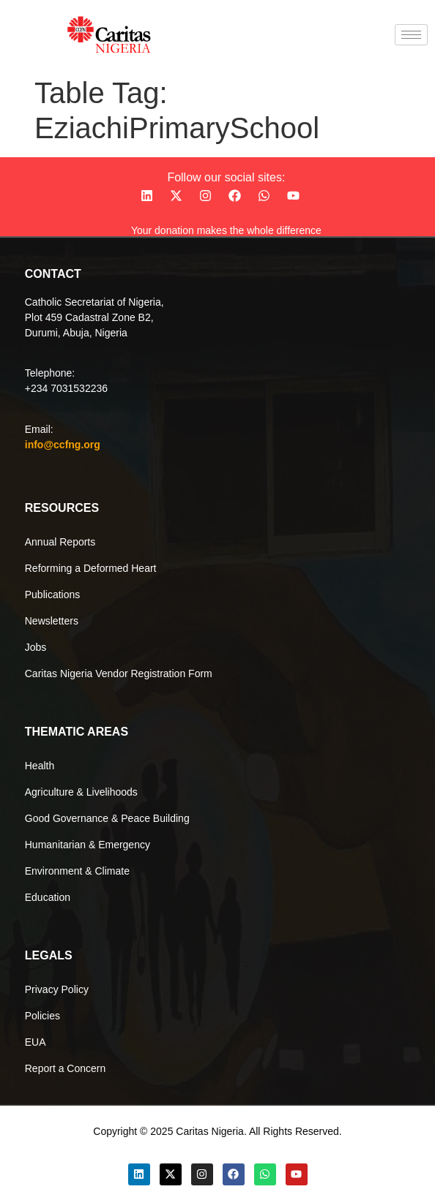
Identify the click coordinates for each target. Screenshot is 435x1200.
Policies (42, 1016)
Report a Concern (65, 1068)
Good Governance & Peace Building (107, 818)
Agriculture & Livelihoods (81, 792)
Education (47, 897)
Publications (53, 594)
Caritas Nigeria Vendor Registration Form (118, 673)
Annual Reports (60, 542)
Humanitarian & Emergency (87, 844)
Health (39, 765)
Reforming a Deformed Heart (91, 568)
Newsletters (51, 621)
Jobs (36, 647)
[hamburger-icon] (411, 34)
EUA (35, 1042)
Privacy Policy (57, 989)
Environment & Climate (77, 871)
